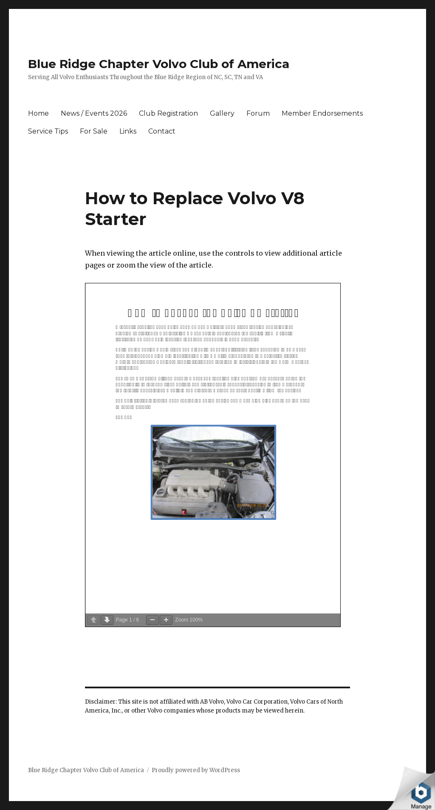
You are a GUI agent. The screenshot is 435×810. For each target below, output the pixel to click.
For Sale (93, 131)
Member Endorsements (322, 113)
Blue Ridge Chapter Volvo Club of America (158, 64)
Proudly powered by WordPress (196, 770)
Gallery (222, 113)
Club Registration (168, 113)
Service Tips (48, 131)
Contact (161, 131)
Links (127, 131)
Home (38, 113)
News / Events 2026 (94, 113)
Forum (258, 113)
